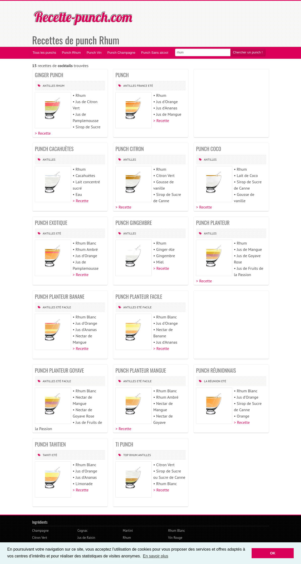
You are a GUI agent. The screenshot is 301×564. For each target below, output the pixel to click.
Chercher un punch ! (248, 52)
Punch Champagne (121, 52)
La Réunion (212, 381)
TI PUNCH (124, 444)
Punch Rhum (71, 52)
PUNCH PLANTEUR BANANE (60, 296)
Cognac (83, 530)
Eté (150, 85)
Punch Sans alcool (154, 52)
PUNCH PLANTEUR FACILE (139, 296)
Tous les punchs (44, 52)
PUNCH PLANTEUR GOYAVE (59, 370)
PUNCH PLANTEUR (213, 222)
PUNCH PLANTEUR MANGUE (141, 370)
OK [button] (273, 553)
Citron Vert (39, 538)
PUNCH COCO (208, 149)
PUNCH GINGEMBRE (134, 222)
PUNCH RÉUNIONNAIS (216, 370)
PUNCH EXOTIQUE (51, 222)
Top (126, 455)
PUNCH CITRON (130, 149)
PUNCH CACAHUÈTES (54, 149)
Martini (128, 530)
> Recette (43, 133)
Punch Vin (94, 52)
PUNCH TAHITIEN (50, 444)
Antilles (49, 85)
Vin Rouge (175, 538)
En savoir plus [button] (155, 556)
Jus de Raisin (86, 538)
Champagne (40, 530)
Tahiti (47, 455)
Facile (66, 307)
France (142, 85)
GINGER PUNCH (49, 75)
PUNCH (122, 75)
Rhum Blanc (176, 530)
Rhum (60, 85)
